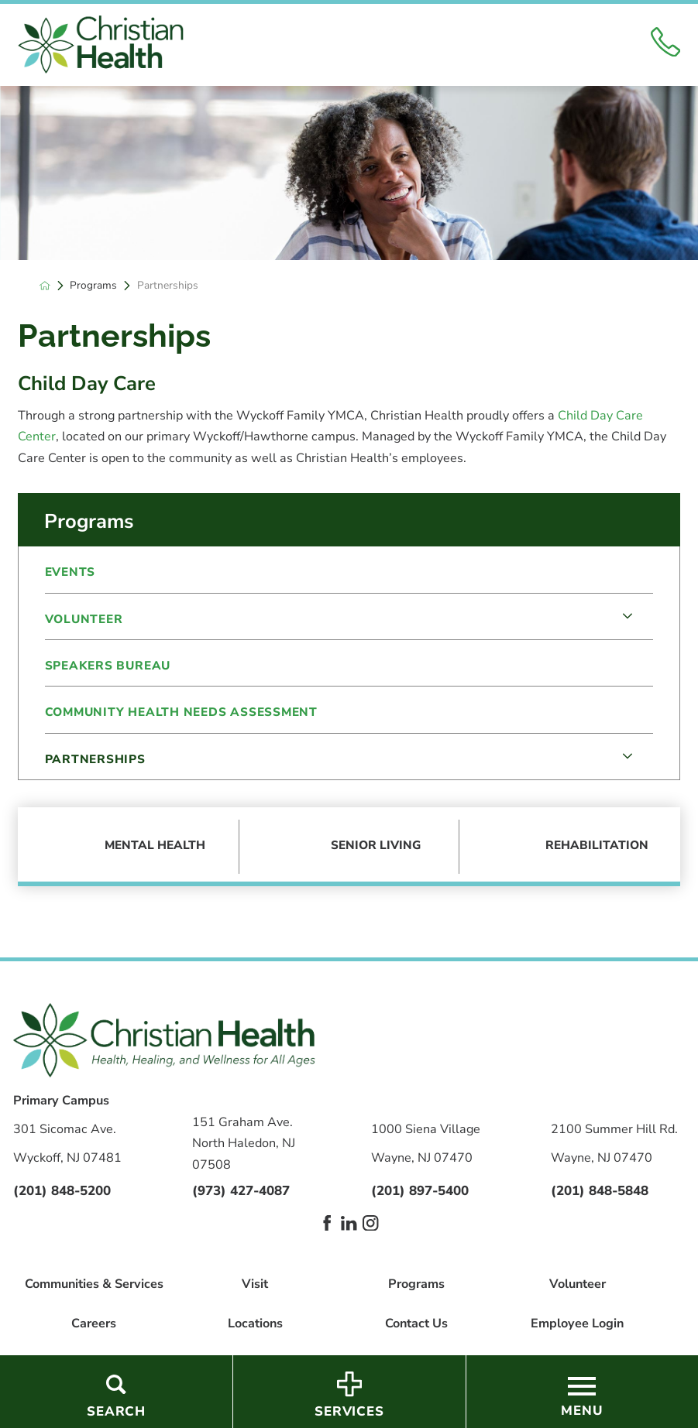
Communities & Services (94, 1284)
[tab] (627, 616)
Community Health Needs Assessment (181, 712)
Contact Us (416, 1323)
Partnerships (95, 759)
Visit (255, 1284)
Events (70, 571)
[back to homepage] (45, 285)
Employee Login (577, 1323)
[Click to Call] (665, 45)
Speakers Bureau (108, 665)
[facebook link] (327, 1223)
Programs (93, 285)
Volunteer (84, 619)
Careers (93, 1323)
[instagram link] (370, 1223)
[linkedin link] (348, 1223)
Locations (255, 1323)
